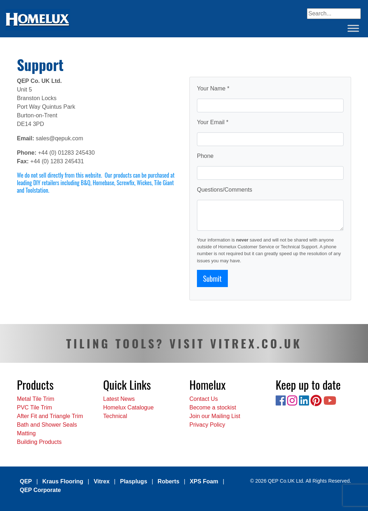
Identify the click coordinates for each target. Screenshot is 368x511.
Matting (26, 433)
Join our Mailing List (214, 416)
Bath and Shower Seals (47, 425)
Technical (115, 416)
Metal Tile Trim (35, 399)
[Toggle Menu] (353, 28)
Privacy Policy (207, 425)
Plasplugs (133, 481)
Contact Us (203, 399)
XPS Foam (204, 481)
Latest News (119, 399)
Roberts (168, 481)
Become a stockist (212, 407)
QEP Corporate (40, 490)
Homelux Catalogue (128, 407)
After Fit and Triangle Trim (50, 416)
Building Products (39, 442)
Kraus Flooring (62, 481)
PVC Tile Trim (34, 407)
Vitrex (102, 481)
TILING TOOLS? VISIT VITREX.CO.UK (184, 343)
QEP (26, 481)
